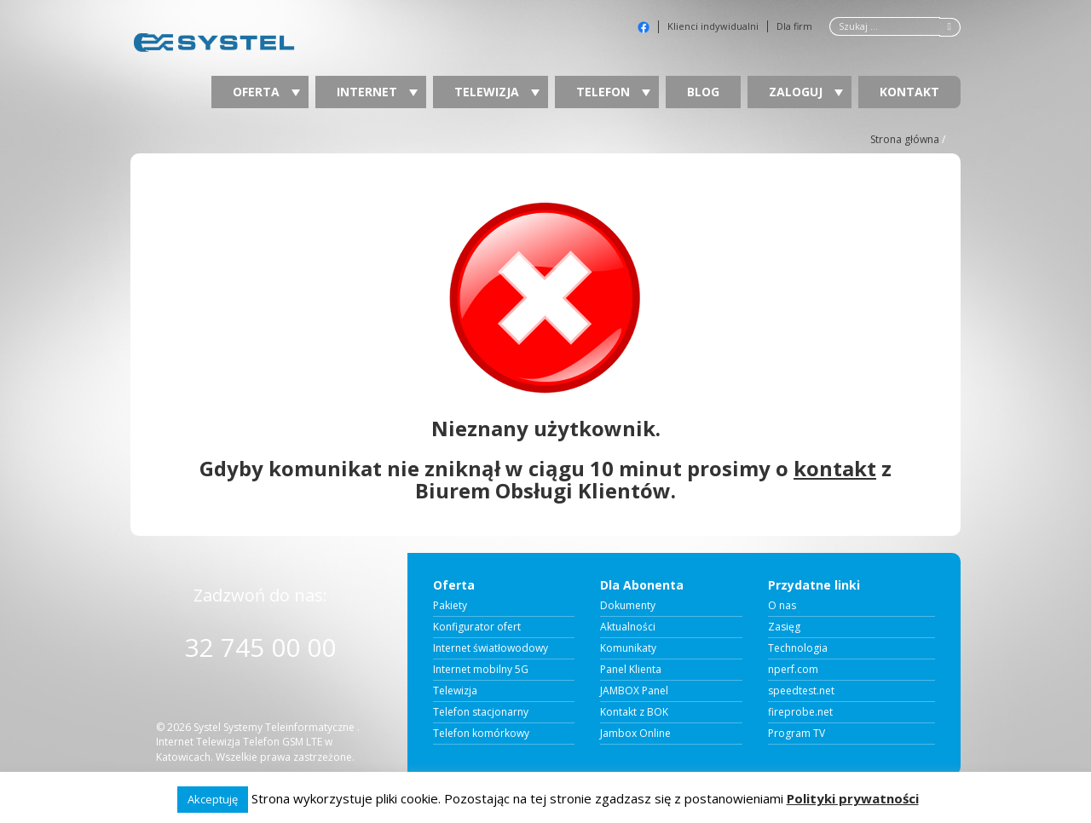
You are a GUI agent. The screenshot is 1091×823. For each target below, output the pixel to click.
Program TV (796, 733)
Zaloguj (806, 91)
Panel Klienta (630, 670)
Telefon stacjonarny (480, 712)
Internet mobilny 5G (480, 670)
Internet (377, 91)
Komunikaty (628, 648)
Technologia (798, 648)
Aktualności (627, 627)
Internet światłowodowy (490, 648)
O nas (782, 606)
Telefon (613, 91)
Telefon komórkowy (481, 733)
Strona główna (904, 139)
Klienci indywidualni (713, 26)
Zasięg (784, 627)
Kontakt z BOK (634, 712)
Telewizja (497, 91)
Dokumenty (627, 606)
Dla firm (794, 26)
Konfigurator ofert (477, 627)
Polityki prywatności (853, 798)
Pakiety (450, 606)
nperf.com (793, 670)
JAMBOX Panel (634, 691)
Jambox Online (635, 733)
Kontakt (909, 91)
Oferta (266, 91)
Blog (703, 91)
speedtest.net (801, 691)
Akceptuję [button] (213, 799)
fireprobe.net (800, 712)
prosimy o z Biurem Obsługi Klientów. (653, 479)
